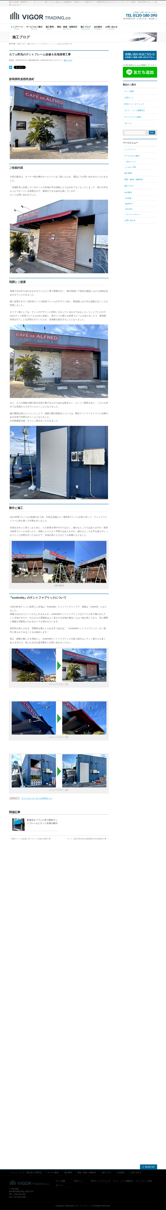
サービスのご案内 (131, 156)
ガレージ (128, 123)
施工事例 (128, 173)
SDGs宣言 (128, 209)
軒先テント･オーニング (134, 104)
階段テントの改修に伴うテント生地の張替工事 (30, 839)
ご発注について (130, 162)
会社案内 (128, 192)
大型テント (129, 98)
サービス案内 (53, 860)
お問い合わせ (130, 220)
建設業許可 (129, 204)
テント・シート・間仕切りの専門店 (27, 860)
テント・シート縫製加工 (134, 110)
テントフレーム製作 (132, 117)
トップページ (130, 149)
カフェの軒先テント (44, 798)
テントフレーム (28, 798)
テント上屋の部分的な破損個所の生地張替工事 (88, 839)
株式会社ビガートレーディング (79, 893)
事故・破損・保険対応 (133, 179)
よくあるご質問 (130, 167)
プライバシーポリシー (133, 214)
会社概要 (128, 198)
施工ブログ (68, 60)
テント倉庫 (129, 91)
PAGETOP (150, 854)
